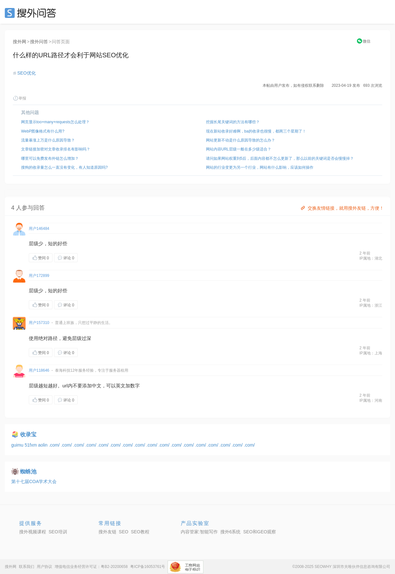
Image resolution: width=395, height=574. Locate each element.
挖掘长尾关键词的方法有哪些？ (233, 122)
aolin (43, 445)
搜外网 (19, 41)
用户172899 (39, 275)
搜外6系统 (230, 531)
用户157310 (39, 322)
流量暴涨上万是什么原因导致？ (48, 140)
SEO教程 (140, 531)
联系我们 (26, 566)
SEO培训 (58, 531)
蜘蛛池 (28, 472)
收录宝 (28, 435)
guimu (18, 445)
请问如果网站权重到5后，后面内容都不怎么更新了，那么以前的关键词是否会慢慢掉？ (280, 158)
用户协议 (44, 566)
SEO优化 (26, 73)
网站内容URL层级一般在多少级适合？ (238, 149)
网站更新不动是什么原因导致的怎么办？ (240, 140)
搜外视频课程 (32, 531)
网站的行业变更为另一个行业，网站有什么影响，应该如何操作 (259, 167)
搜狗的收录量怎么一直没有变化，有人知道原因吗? (64, 167)
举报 (19, 98)
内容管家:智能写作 (199, 531)
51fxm (31, 445)
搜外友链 (107, 531)
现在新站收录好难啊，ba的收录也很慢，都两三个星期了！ (256, 131)
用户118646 (39, 370)
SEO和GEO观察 (259, 531)
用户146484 (39, 228)
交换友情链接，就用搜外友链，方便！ (342, 208)
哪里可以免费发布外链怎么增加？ (50, 158)
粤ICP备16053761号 (147, 566)
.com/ (55, 445)
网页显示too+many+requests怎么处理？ (55, 122)
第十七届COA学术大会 (34, 481)
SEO (32, 13)
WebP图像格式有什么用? (42, 131)
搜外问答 (39, 41)
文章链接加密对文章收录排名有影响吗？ (55, 149)
